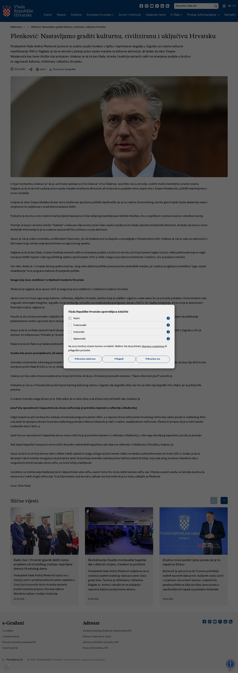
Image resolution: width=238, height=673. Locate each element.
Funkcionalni (79, 325)
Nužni (76, 318)
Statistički (78, 331)
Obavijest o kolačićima (153, 346)
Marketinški (79, 338)
